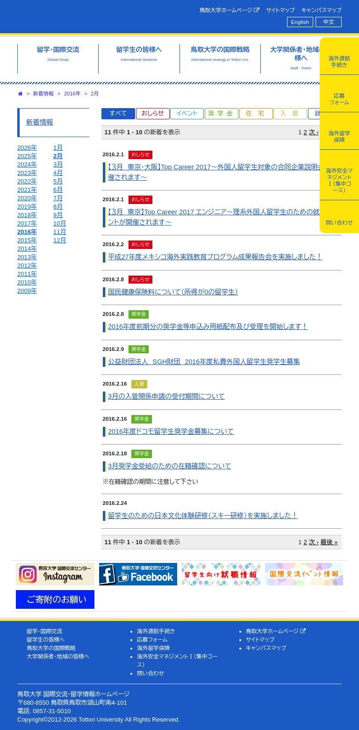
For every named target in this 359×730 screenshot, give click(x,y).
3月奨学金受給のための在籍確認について (169, 466)
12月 (59, 240)
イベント (187, 113)
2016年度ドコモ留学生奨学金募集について (171, 431)
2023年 (27, 172)
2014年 (27, 248)
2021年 (27, 189)
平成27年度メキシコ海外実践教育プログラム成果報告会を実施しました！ (215, 257)
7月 (58, 198)
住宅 (258, 113)
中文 (328, 22)
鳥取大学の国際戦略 (51, 648)
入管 (292, 113)
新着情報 (43, 93)
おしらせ (152, 113)
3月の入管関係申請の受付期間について (166, 396)
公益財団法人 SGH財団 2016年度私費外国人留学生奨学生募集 (204, 361)
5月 (58, 181)
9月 (58, 215)
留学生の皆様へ (46, 639)
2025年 (27, 156)
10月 (59, 223)
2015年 (27, 240)
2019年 (27, 206)
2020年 (27, 198)
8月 (58, 206)
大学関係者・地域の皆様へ (58, 656)
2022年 (27, 181)
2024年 (27, 164)
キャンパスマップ (322, 10)
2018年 (27, 215)
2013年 (27, 257)
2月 (95, 93)
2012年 (27, 265)
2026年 (27, 147)
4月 (58, 172)
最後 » (329, 542)
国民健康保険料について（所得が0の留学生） (173, 292)
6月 (58, 189)
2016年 (72, 93)
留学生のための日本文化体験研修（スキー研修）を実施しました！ (203, 515)
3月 (58, 164)
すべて (118, 113)
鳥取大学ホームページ (230, 10)
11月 (59, 231)
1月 (58, 147)
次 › (314, 132)
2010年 (27, 282)
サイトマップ (280, 10)
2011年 (27, 273)
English (300, 22)
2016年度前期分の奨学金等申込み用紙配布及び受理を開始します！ (208, 326)
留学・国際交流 (44, 631)
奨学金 (222, 113)
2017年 (27, 223)
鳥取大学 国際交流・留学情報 (92, 15)
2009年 (27, 290)
